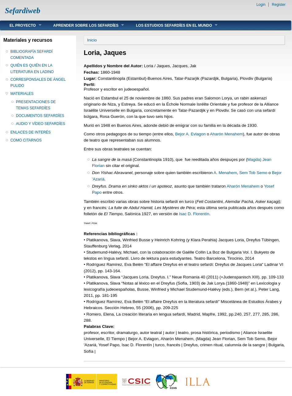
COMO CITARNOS (26, 140)
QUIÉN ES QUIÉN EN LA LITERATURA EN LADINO (32, 68)
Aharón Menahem (226, 134)
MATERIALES (21, 93)
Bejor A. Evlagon (190, 134)
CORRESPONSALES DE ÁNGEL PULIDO (38, 82)
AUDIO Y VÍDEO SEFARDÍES (40, 124)
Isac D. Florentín (194, 214)
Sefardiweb (22, 10)
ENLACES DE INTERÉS (30, 132)
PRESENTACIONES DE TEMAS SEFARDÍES (36, 105)
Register (279, 4)
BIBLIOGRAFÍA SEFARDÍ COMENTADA (31, 54)
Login (260, 4)
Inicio (92, 40)
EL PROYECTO (20, 25)
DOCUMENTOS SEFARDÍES (40, 116)
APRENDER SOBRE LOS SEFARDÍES (84, 25)
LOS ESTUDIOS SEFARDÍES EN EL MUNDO (172, 25)
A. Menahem (225, 172)
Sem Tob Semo (253, 172)
